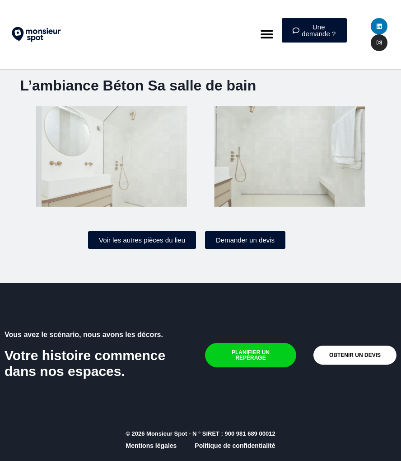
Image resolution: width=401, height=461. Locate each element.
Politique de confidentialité (235, 445)
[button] (267, 34)
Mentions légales (151, 445)
